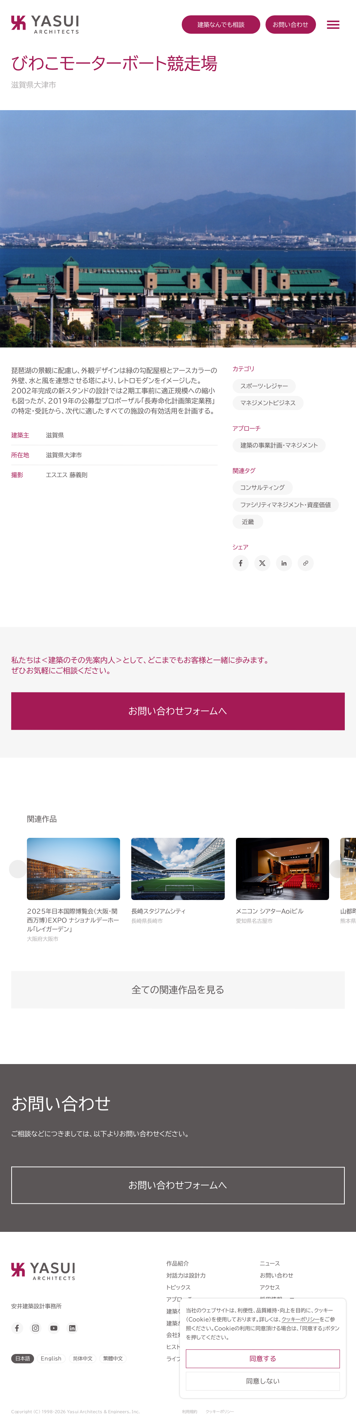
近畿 (248, 522)
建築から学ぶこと (188, 1323)
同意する (286, 1366)
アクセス (270, 1287)
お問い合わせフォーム (177, 1185)
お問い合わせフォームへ (177, 710)
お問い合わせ (291, 24)
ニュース (270, 1263)
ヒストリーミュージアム (193, 1347)
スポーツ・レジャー (264, 386)
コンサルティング (262, 488)
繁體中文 (113, 1358)
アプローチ (179, 1299)
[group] (73, 890)
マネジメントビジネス (268, 403)
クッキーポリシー (220, 1412)
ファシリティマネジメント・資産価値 (285, 504)
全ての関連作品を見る (178, 989)
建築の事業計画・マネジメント (279, 445)
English (51, 1358)
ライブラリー (181, 1359)
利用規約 (189, 1412)
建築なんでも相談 (188, 1311)
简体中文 (82, 1358)
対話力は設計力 (186, 1275)
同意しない (287, 1389)
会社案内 (177, 1335)
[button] (18, 869)
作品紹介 (177, 1263)
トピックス (178, 1287)
